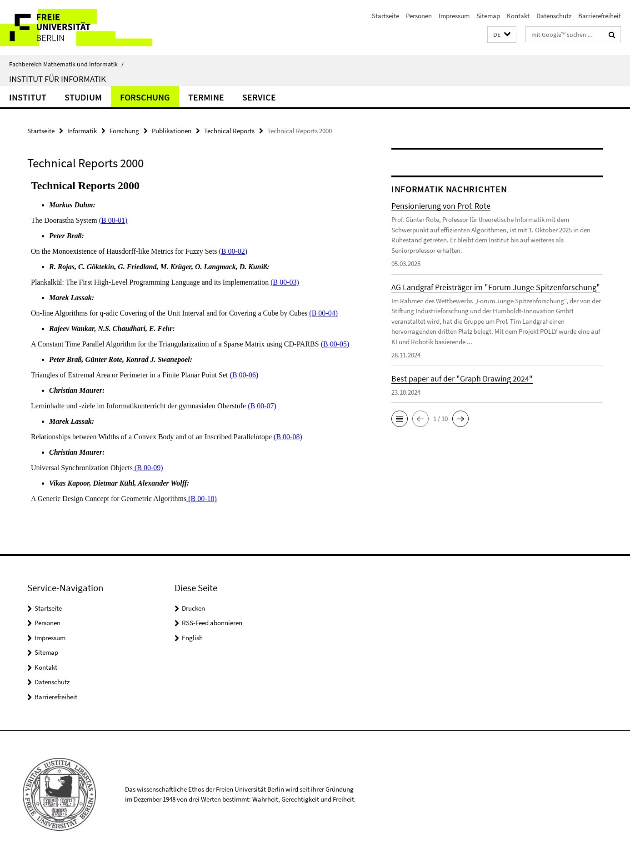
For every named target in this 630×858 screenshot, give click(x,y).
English (192, 637)
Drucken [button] (193, 608)
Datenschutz (553, 15)
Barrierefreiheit (599, 15)
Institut (27, 97)
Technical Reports (229, 130)
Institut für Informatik (57, 78)
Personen (419, 15)
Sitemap (488, 15)
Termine (206, 97)
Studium (83, 97)
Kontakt (518, 15)
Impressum (454, 15)
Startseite (385, 15)
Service (259, 97)
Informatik (82, 130)
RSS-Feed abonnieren (212, 622)
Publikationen (171, 130)
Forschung (145, 97)
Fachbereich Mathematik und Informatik (66, 64)
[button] (501, 34)
